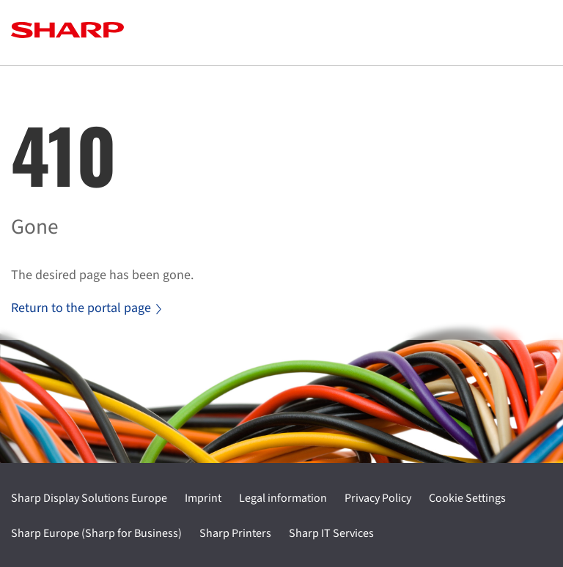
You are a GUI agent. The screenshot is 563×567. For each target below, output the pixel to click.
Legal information (283, 498)
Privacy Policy (378, 498)
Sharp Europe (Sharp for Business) (96, 533)
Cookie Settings (467, 498)
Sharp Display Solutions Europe (89, 498)
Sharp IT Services (331, 533)
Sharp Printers (235, 533)
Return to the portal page (86, 308)
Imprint (203, 498)
